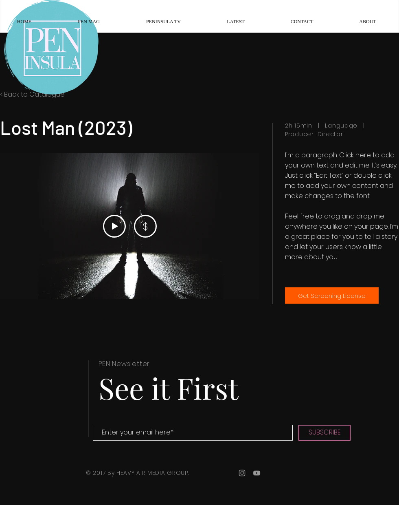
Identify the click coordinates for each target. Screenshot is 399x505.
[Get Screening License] (332, 295)
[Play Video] (114, 226)
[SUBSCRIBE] (324, 433)
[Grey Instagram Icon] (242, 473)
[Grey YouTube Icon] (256, 473)
